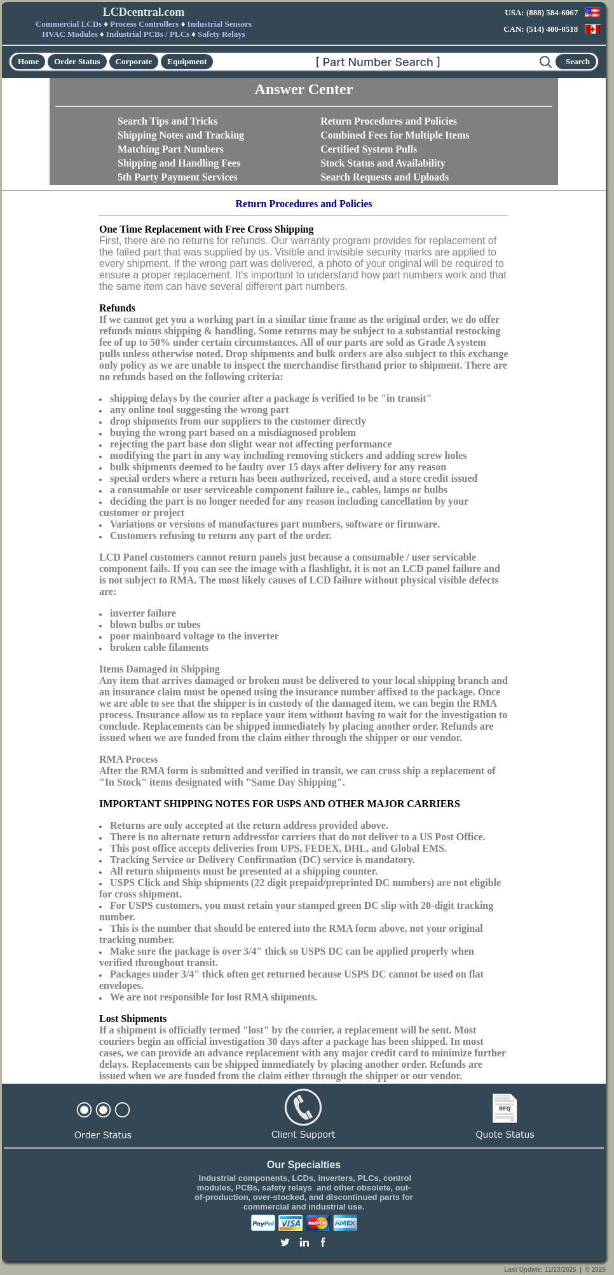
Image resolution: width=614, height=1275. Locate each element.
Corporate (134, 61)
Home (28, 61)
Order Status (77, 61)
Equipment (187, 61)
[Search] (376, 61)
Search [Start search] (578, 61)
